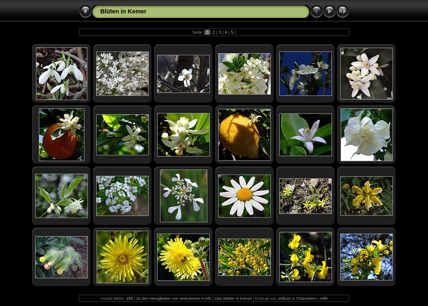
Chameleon (306, 298)
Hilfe (324, 298)
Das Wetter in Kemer (233, 298)
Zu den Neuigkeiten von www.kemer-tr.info (173, 298)
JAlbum (284, 298)
